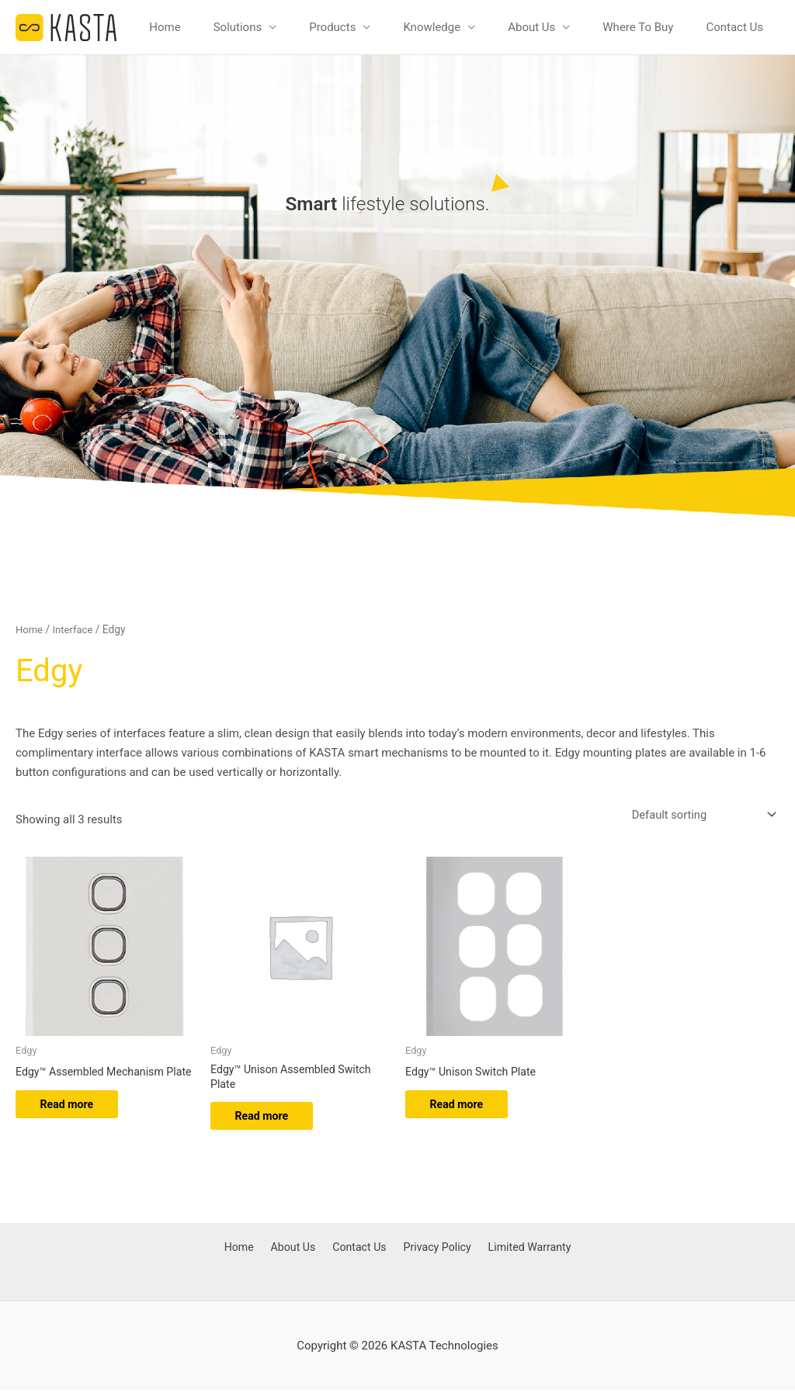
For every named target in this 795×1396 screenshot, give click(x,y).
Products (332, 27)
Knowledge (431, 27)
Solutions (238, 27)
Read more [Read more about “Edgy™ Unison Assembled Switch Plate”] (269, 1120)
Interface (75, 629)
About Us (531, 27)
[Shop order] (699, 815)
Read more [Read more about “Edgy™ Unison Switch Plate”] (464, 1107)
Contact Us (734, 27)
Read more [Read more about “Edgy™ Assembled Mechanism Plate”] (75, 1120)
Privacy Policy (433, 1254)
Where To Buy (637, 27)
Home (164, 27)
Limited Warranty (524, 1254)
